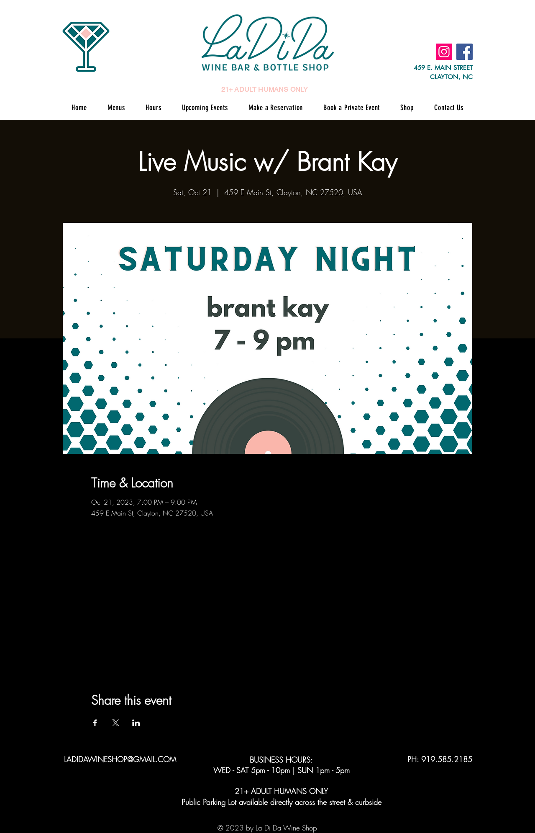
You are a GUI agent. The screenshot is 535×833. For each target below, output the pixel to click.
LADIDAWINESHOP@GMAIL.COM (120, 759)
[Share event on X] (116, 723)
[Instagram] (444, 52)
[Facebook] (464, 52)
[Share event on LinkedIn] (136, 723)
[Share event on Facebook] (95, 723)
